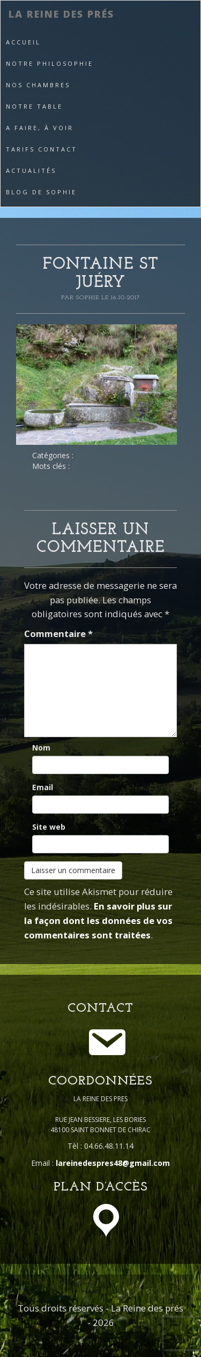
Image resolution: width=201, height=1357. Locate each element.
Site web (48, 827)
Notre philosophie (49, 63)
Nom (41, 747)
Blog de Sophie (41, 192)
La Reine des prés (61, 13)
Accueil (23, 42)
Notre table (34, 106)
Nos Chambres (38, 85)
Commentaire (58, 633)
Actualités (31, 170)
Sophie (88, 297)
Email (42, 787)
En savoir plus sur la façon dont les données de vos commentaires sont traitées (98, 920)
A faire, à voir (39, 128)
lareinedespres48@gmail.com (113, 1163)
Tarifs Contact (41, 149)
